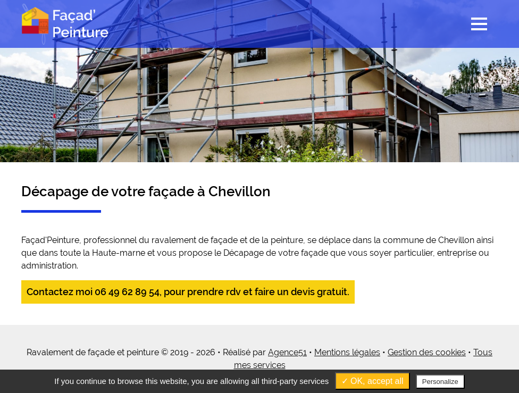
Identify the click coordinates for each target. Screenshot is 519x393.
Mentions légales (347, 352)
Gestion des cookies (427, 352)
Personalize (440, 382)
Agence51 (287, 352)
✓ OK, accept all (372, 381)
